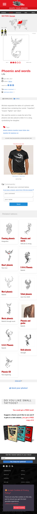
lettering (10, 130)
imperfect (15, 130)
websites (6, 478)
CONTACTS (7, 470)
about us (6, 474)
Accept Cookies (19, 508)
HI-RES (16, 98)
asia (26, 12)
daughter (5, 133)
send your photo (7, 92)
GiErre (10, 81)
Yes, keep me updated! (18, 462)
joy (17, 133)
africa (33, 12)
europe (11, 12)
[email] (18, 458)
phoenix (5, 130)
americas (18, 12)
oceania (3, 12)
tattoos (23, 470)
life (9, 133)
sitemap (6, 482)
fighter (24, 130)
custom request (25, 482)
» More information (11, 503)
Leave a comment (8, 89)
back (34, 33)
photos (23, 474)
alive (28, 130)
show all (18, 381)
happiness (13, 133)
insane (20, 130)
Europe (12, 16)
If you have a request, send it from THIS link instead (18, 190)
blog (22, 478)
